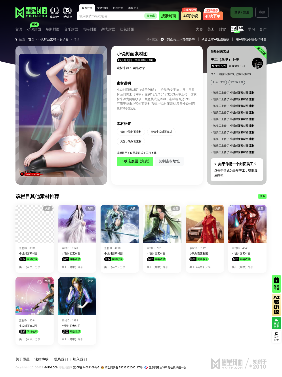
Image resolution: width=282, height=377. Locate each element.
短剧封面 (53, 29)
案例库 (151, 15)
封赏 (222, 29)
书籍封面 (90, 29)
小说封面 (34, 29)
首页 (19, 29)
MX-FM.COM (51, 367)
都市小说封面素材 (130, 131)
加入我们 (80, 359)
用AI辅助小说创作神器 (251, 39)
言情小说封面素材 (161, 131)
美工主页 (218, 82)
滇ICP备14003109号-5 (86, 367)
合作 (263, 29)
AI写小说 (190, 16)
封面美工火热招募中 (181, 39)
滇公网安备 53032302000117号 (121, 367)
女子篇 (64, 39)
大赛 (199, 29)
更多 (262, 196)
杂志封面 (108, 29)
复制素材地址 (169, 161)
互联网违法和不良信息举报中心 (165, 367)
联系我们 (61, 359)
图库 (237, 29)
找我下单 (236, 82)
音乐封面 (71, 29)
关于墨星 (22, 359)
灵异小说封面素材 (130, 141)
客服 (260, 12)
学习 (251, 29)
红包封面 (127, 29)
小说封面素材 (47, 39)
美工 (210, 29)
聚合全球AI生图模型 (215, 39)
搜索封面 (168, 16)
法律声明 (41, 359)
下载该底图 (134, 161)
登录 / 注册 (239, 12)
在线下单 (212, 16)
